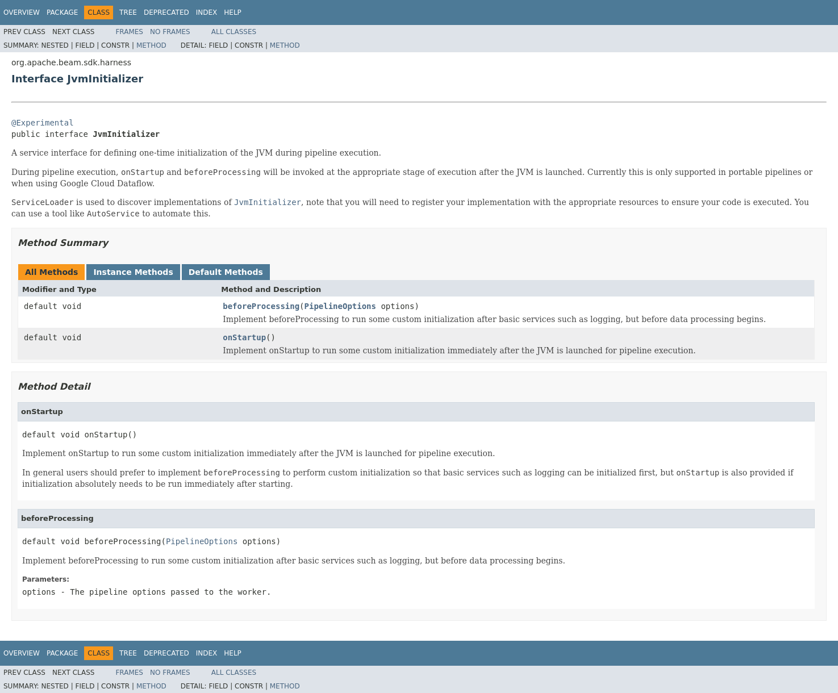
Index (207, 12)
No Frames (170, 32)
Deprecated (166, 12)
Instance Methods (133, 272)
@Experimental (42, 122)
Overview (21, 12)
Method (151, 45)
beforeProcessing (261, 306)
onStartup (244, 337)
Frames (129, 32)
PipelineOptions (340, 306)
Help (232, 12)
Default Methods (226, 272)
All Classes (233, 32)
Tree (128, 12)
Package (62, 12)
